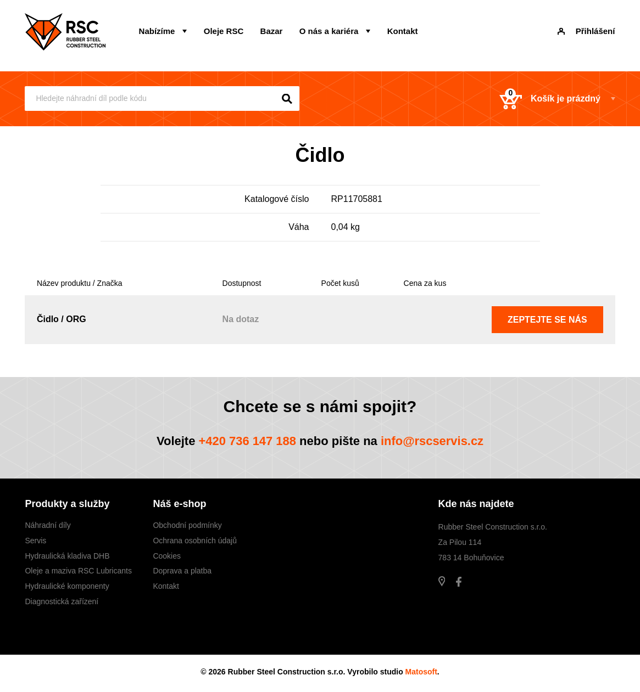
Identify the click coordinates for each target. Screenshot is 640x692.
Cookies (167, 556)
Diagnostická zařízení (61, 601)
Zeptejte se (547, 319)
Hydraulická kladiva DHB (67, 556)
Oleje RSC (223, 31)
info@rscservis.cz (432, 441)
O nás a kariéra (328, 31)
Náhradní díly (47, 525)
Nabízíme (156, 31)
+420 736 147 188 (247, 441)
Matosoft (421, 671)
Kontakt (401, 31)
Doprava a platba (182, 571)
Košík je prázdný (549, 98)
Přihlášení (586, 31)
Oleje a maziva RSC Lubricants (78, 571)
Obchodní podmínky (187, 525)
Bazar (271, 31)
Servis (35, 540)
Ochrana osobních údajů (195, 540)
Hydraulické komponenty (67, 586)
